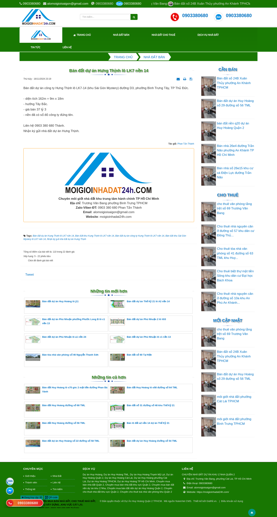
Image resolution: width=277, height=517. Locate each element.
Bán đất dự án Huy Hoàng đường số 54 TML (143, 443)
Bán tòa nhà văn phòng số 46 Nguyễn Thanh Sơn (62, 357)
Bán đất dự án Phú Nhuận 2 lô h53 (138, 321)
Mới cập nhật (227, 320)
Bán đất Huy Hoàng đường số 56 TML (55, 425)
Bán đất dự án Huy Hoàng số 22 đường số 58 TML (62, 443)
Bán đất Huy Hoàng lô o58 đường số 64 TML (144, 390)
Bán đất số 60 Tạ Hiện (131, 357)
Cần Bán (227, 69)
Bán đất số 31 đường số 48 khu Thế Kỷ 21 (142, 408)
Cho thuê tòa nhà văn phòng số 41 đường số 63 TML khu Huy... (235, 253)
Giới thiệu (30, 476)
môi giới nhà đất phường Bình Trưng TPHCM (234, 421)
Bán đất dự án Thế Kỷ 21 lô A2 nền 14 (140, 304)
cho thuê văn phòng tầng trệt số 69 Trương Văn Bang (234, 208)
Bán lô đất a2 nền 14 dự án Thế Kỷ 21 (139, 425)
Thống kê (30, 489)
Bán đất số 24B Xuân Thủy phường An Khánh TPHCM (234, 83)
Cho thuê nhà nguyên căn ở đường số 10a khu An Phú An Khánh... (235, 298)
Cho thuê (228, 195)
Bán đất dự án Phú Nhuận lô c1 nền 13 (140, 339)
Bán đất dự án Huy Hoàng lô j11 (52, 304)
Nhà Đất (57, 476)
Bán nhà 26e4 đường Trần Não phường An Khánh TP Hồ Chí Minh (235, 150)
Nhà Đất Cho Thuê (163, 34)
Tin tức (35, 47)
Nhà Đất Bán (121, 34)
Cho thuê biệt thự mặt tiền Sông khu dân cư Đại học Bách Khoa (235, 275)
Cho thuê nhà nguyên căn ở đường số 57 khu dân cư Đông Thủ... (235, 231)
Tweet (29, 274)
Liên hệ (67, 47)
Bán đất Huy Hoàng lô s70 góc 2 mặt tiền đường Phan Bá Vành (66, 390)
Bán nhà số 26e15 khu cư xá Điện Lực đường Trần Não (235, 172)
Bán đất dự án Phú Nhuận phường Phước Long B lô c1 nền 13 (65, 321)
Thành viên (31, 482)
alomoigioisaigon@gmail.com (67, 3)
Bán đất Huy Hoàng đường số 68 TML (55, 408)
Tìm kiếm (57, 489)
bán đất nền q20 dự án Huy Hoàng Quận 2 (233, 126)
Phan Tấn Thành (186, 143)
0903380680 (32, 3)
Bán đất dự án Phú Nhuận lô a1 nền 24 (55, 339)
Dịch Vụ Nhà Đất (208, 34)
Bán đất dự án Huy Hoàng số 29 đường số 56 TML (235, 103)
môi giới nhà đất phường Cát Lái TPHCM (234, 399)
